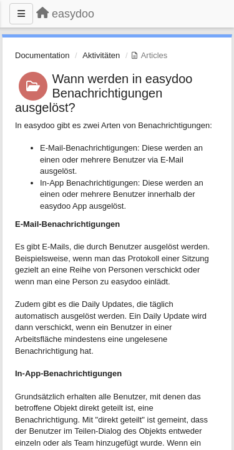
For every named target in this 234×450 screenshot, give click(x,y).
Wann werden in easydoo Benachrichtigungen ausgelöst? (103, 93)
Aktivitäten (101, 55)
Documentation (42, 55)
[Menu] (21, 13)
